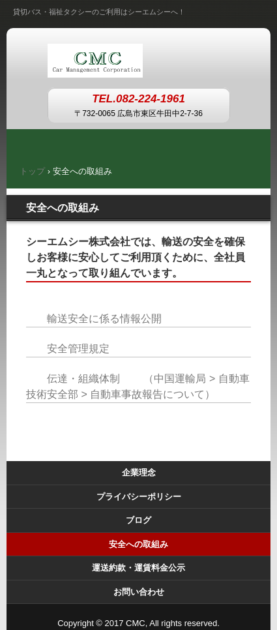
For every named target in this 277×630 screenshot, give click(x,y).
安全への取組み (138, 544)
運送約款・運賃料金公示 (138, 568)
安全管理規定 (78, 348)
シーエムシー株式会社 (138, 57)
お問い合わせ (138, 592)
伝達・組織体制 (83, 378)
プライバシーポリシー (138, 497)
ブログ (138, 520)
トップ (32, 171)
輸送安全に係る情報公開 (104, 318)
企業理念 (139, 472)
